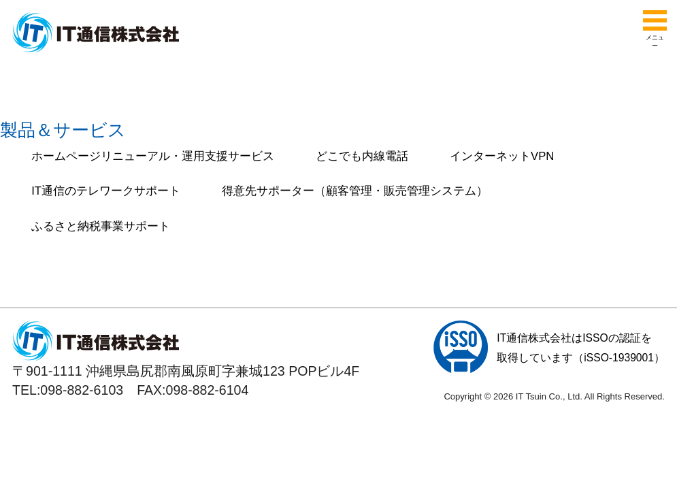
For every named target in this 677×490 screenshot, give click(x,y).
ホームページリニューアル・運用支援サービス (152, 156)
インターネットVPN (502, 156)
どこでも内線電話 (362, 156)
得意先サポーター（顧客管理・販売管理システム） (355, 190)
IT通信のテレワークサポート (105, 190)
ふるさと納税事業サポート (100, 226)
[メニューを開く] (655, 20)
